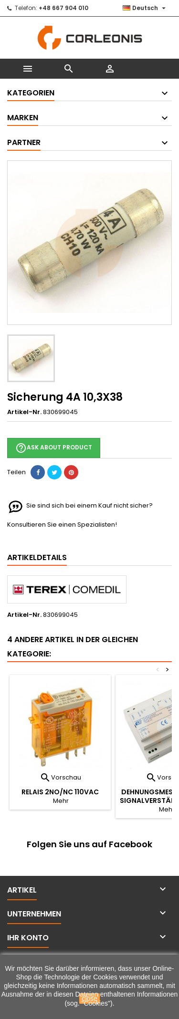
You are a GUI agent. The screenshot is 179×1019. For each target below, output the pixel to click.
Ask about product (53, 448)
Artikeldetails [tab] (37, 557)
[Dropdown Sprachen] (145, 8)
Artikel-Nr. (24, 412)
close (89, 998)
